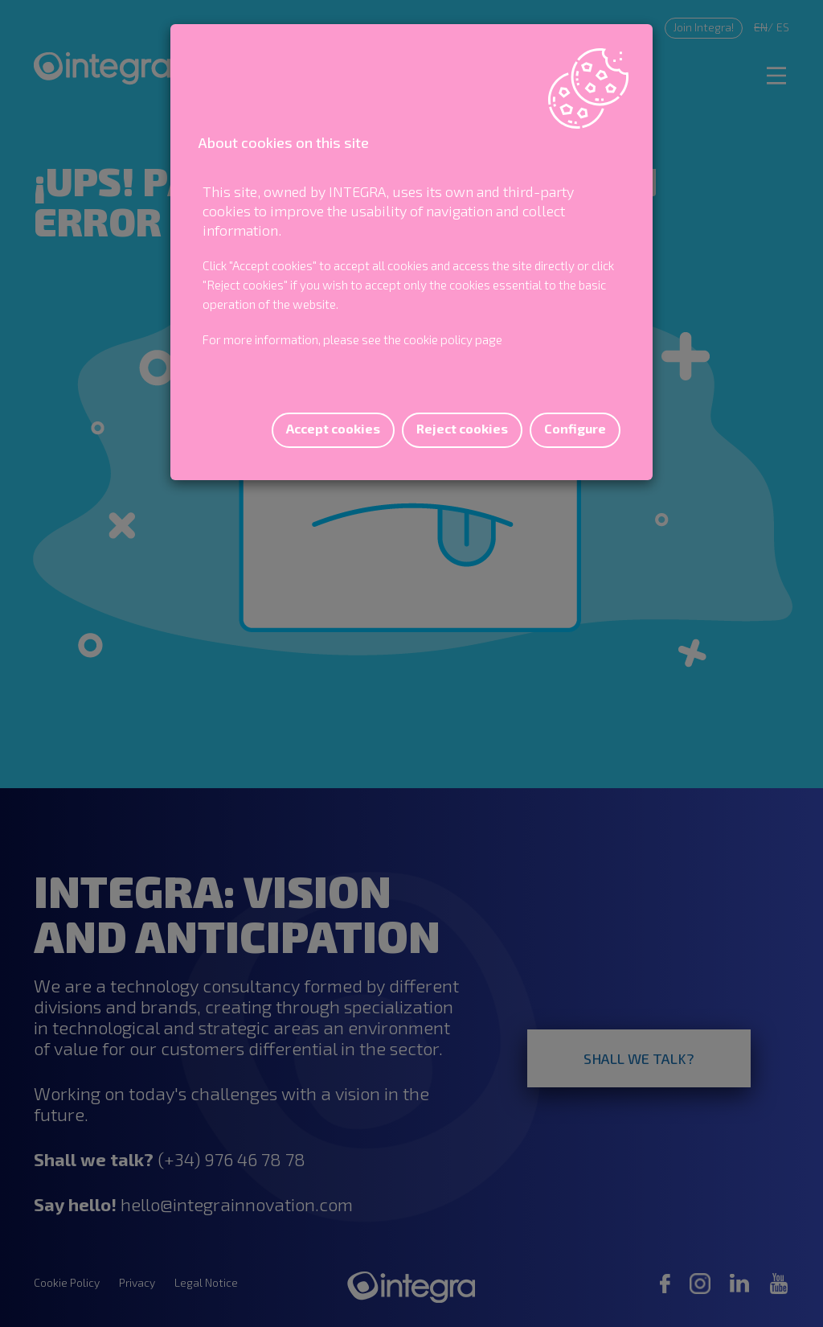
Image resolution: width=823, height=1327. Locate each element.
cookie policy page (452, 339)
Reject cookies (462, 428)
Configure (575, 428)
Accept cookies (333, 428)
